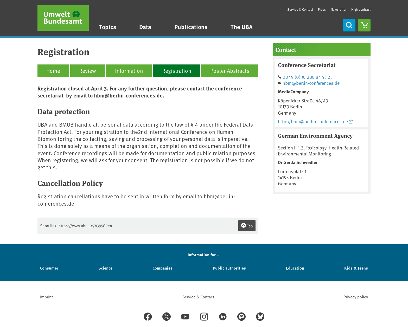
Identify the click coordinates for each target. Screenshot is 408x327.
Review (87, 70)
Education (295, 268)
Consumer (49, 268)
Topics (107, 26)
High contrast (361, 9)
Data (145, 26)
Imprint (46, 296)
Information (129, 70)
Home (53, 70)
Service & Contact (300, 9)
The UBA (242, 26)
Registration (176, 70)
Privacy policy (355, 296)
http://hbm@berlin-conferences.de (313, 121)
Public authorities (229, 268)
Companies (162, 268)
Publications (190, 26)
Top (247, 225)
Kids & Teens (356, 268)
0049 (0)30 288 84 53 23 (308, 77)
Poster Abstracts (229, 70)
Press (322, 9)
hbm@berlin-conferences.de (311, 83)
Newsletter (338, 9)
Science (105, 268)
